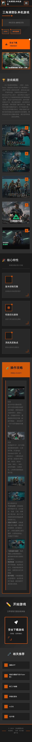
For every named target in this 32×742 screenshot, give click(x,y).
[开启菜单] (26, 3)
